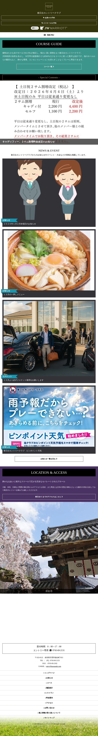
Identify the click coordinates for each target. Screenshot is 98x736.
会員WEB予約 (49, 18)
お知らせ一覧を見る (49, 459)
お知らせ (49, 678)
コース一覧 (49, 67)
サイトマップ (49, 718)
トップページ (49, 673)
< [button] (3, 547)
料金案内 (49, 698)
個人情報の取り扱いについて (49, 713)
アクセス (49, 703)
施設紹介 (49, 688)
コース (49, 683)
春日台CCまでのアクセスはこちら (49, 497)
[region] (49, 548)
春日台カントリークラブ (49, 8)
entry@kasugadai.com (53, 666)
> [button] (95, 547)
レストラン (49, 693)
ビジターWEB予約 (49, 23)
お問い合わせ (49, 708)
